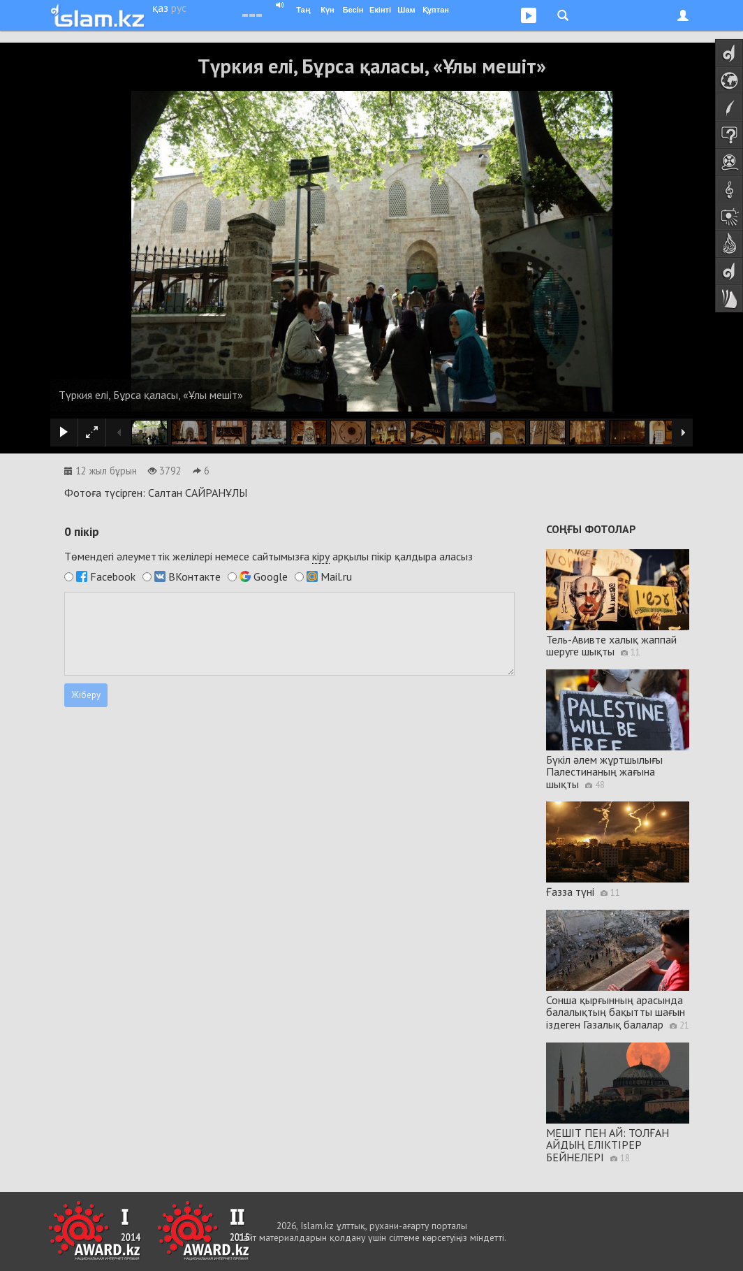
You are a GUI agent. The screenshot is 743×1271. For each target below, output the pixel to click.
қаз (160, 8)
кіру (321, 556)
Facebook (112, 576)
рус (178, 8)
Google (270, 576)
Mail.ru (336, 576)
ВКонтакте (194, 576)
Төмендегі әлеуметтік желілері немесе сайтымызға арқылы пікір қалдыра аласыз (268, 556)
